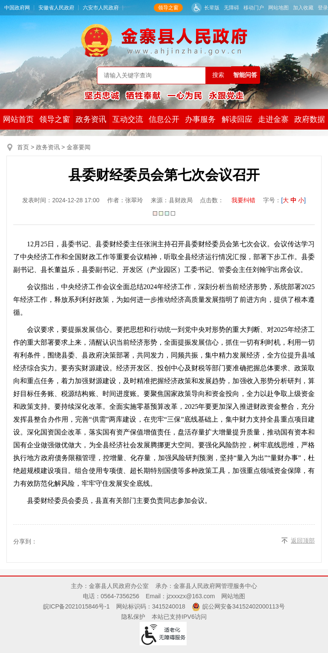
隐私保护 (133, 616)
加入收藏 (303, 8)
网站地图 (278, 8)
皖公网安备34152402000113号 (243, 606)
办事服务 (200, 119)
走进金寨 (273, 119)
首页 (23, 147)
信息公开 (164, 119)
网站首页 (18, 119)
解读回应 (237, 119)
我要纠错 (243, 200)
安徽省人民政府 (56, 8)
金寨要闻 (79, 147)
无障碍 (231, 8)
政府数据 (309, 119)
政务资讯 (91, 119)
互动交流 (127, 119)
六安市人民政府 (101, 8)
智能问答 (245, 74)
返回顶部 (303, 540)
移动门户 (253, 8)
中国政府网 (17, 8)
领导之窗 (168, 8)
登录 (323, 8)
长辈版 (212, 8)
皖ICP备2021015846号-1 (76, 606)
